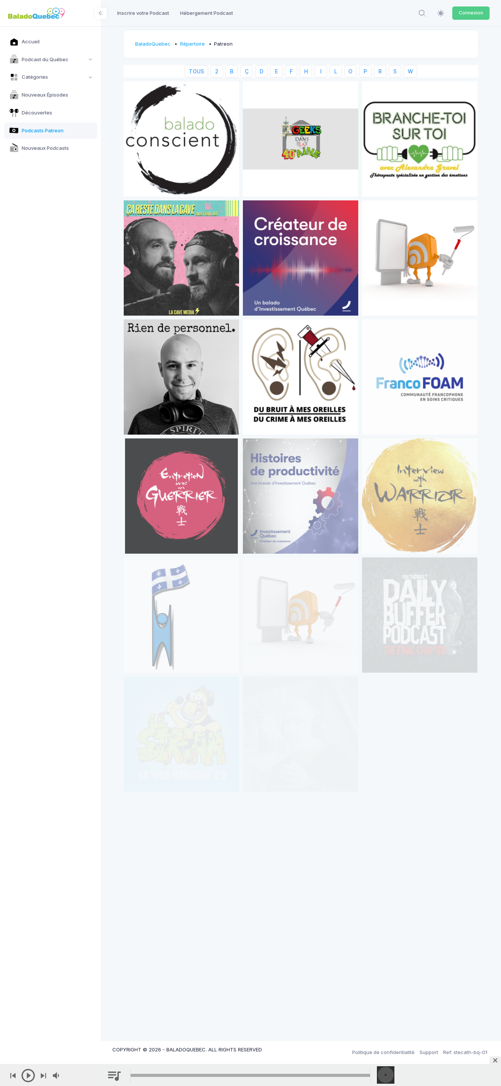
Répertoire (192, 44)
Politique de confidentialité (383, 1052)
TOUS (196, 71)
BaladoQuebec (153, 44)
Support (429, 1052)
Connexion (471, 13)
